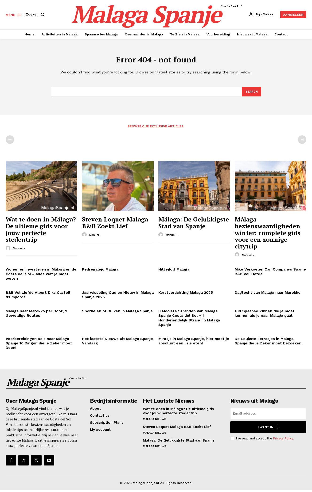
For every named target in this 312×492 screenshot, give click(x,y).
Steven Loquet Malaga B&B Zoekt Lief (115, 224)
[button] (36, 14)
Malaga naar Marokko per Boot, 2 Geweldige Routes (36, 315)
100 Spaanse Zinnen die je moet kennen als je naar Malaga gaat (265, 315)
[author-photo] (9, 250)
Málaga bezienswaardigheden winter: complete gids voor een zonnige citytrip (267, 234)
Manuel (18, 250)
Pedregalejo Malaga (100, 271)
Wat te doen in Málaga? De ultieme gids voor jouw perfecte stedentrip (41, 231)
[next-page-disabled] (302, 142)
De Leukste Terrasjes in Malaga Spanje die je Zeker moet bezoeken (268, 343)
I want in (268, 429)
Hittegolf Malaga (173, 271)
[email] (268, 415)
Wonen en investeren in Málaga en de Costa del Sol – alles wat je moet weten (41, 276)
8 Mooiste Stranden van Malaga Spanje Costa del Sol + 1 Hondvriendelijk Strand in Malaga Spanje (189, 320)
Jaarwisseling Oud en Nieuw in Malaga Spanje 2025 (118, 297)
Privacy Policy (283, 440)
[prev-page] (10, 142)
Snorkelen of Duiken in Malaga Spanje (117, 313)
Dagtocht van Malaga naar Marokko (267, 295)
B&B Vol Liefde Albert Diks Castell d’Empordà (38, 297)
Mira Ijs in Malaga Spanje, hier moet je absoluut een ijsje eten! (193, 343)
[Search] (251, 94)
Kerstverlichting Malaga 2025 (185, 295)
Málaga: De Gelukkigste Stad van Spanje (193, 224)
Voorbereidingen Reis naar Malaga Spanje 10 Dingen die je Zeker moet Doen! (39, 345)
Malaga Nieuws (154, 421)
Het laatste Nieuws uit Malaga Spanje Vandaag (117, 343)
